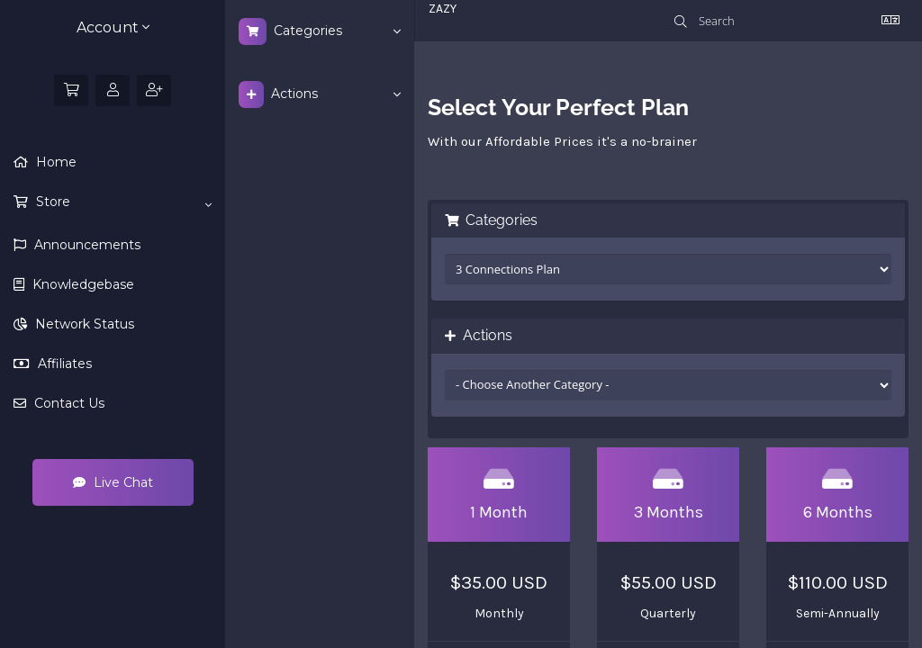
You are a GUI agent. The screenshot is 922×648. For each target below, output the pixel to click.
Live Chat (113, 482)
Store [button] (122, 203)
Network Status (83, 324)
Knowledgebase (81, 284)
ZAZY (442, 8)
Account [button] (113, 27)
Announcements (85, 245)
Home (54, 162)
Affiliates (63, 364)
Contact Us (67, 403)
